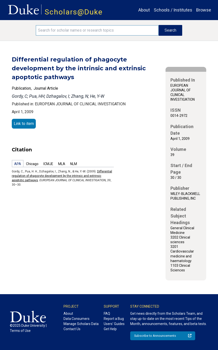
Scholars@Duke (74, 12)
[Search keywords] (97, 30)
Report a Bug (114, 319)
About (144, 9)
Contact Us (72, 329)
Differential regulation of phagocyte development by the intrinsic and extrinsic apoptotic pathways (62, 176)
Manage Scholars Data (81, 324)
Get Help (110, 329)
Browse (203, 9)
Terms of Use (20, 331)
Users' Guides (114, 324)
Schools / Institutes (173, 9)
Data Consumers (77, 319)
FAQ (107, 313)
